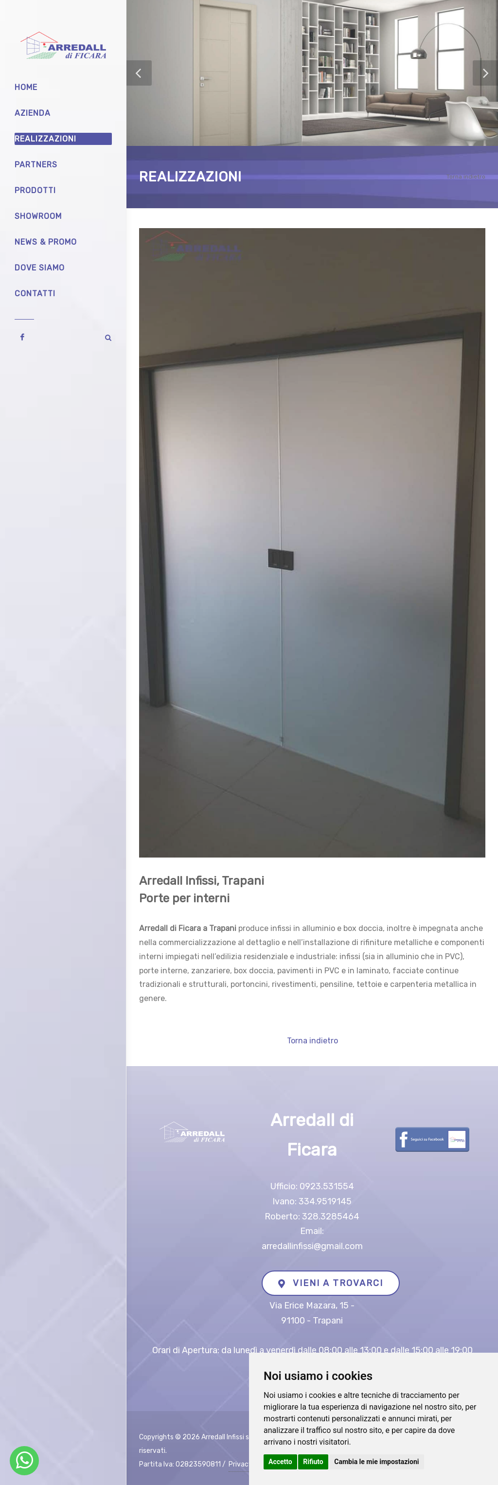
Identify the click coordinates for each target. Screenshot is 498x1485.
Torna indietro (465, 176)
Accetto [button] (280, 1462)
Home (26, 87)
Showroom (38, 216)
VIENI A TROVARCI (330, 1283)
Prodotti (35, 190)
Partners (36, 164)
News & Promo (46, 242)
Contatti (35, 293)
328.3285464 (330, 1216)
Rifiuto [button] (313, 1462)
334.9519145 (325, 1201)
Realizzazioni (45, 138)
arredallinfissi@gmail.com (312, 1246)
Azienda (33, 113)
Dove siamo (40, 267)
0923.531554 (327, 1186)
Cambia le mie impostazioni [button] (376, 1462)
